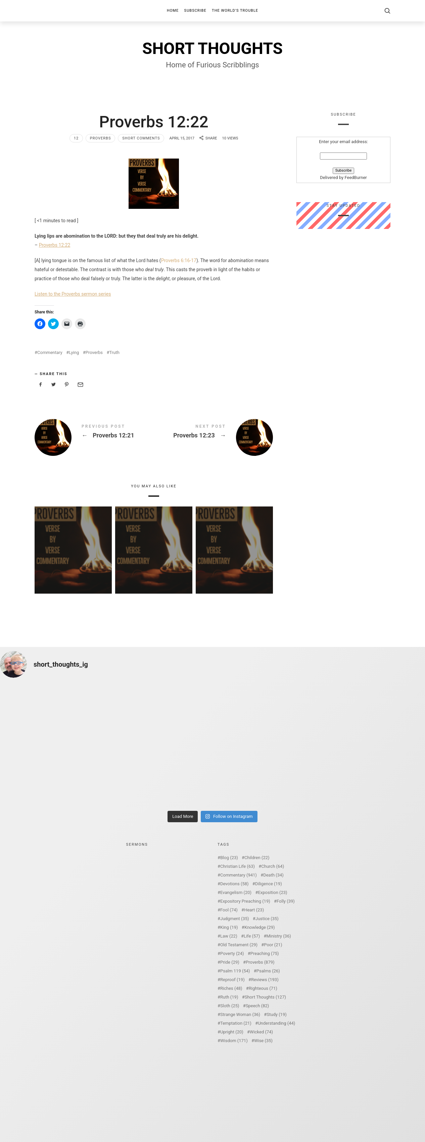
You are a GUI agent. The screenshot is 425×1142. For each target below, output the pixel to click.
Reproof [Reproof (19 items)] (232, 979)
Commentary (49, 352)
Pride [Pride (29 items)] (229, 962)
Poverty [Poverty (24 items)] (232, 953)
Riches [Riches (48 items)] (231, 988)
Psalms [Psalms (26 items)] (268, 971)
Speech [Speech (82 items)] (257, 1006)
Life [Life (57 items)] (252, 936)
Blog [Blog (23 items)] (229, 857)
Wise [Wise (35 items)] (263, 1040)
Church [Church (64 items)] (272, 866)
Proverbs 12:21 (94, 437)
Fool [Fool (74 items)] (229, 910)
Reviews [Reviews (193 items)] (265, 979)
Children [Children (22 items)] (256, 857)
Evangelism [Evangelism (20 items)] (235, 892)
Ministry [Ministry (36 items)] (278, 936)
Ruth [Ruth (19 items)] (229, 997)
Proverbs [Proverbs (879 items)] (260, 962)
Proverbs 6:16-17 (178, 260)
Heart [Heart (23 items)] (254, 910)
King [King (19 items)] (229, 927)
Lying (74, 352)
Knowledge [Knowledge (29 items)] (259, 927)
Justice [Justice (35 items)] (267, 918)
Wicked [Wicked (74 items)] (261, 1032)
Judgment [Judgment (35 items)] (234, 918)
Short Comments (141, 138)
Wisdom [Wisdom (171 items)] (234, 1040)
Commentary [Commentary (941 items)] (238, 875)
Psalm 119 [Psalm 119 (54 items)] (235, 971)
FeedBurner (355, 177)
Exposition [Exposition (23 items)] (272, 892)
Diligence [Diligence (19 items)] (268, 884)
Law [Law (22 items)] (228, 936)
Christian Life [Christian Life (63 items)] (237, 866)
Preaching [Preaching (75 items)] (264, 953)
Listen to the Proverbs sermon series (73, 294)
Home (173, 10)
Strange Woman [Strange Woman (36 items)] (240, 1014)
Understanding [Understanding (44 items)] (276, 1023)
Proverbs (100, 138)
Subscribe (195, 10)
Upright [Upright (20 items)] (231, 1032)
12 (76, 138)
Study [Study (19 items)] (276, 1014)
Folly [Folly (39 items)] (286, 901)
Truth (114, 352)
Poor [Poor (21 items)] (273, 945)
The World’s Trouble (235, 10)
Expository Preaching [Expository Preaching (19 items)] (245, 901)
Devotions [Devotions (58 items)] (234, 884)
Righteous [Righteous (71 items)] (263, 988)
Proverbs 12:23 (213, 437)
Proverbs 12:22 (54, 245)
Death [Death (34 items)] (273, 875)
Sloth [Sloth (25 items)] (229, 1006)
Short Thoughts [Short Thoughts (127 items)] (265, 997)
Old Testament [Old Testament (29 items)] (238, 945)
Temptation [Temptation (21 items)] (235, 1023)
